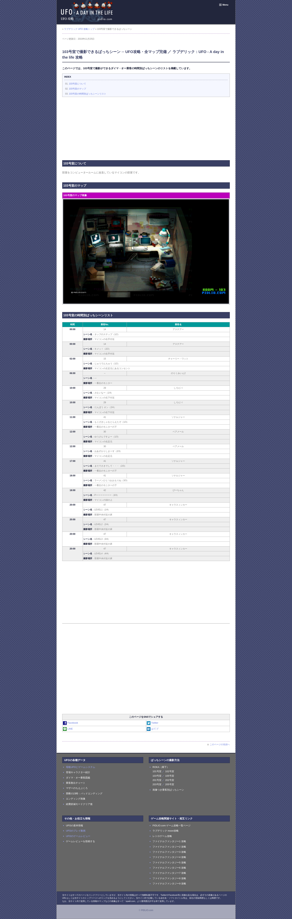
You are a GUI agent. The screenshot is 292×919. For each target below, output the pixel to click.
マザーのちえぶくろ (77, 788)
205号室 (169, 784)
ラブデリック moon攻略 (166, 830)
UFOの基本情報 (74, 825)
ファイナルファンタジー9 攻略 (169, 883)
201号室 (157, 780)
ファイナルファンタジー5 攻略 (169, 862)
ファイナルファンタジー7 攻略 (169, 873)
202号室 (169, 780)
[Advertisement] (146, 127)
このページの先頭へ (218, 744)
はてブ (152, 728)
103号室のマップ (77, 88)
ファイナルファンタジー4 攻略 (169, 857)
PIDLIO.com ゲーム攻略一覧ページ (172, 825)
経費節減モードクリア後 (79, 804)
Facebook (70, 722)
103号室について (77, 83)
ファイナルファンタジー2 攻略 (169, 846)
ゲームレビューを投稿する (80, 841)
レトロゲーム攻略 (162, 836)
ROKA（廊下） (161, 767)
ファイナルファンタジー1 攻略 (169, 841)
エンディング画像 (75, 798)
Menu (223, 5)
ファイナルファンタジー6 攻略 (169, 867)
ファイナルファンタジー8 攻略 (169, 878)
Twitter (152, 722)
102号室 (169, 771)
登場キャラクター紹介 (78, 772)
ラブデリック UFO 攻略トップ (79, 29)
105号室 (169, 775)
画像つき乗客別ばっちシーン (168, 789)
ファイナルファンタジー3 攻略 (169, 852)
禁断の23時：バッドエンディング (84, 793)
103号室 (157, 775)
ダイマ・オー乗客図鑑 (78, 777)
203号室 (157, 784)
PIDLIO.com (147, 910)
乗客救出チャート (75, 782)
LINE (68, 728)
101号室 (157, 771)
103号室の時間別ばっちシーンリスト (87, 93)
